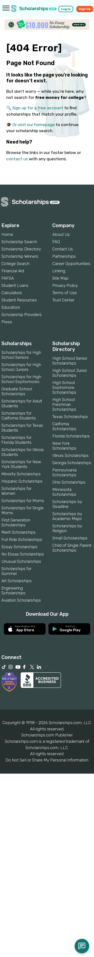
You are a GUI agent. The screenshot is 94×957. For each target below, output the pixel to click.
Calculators (11, 292)
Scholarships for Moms (22, 500)
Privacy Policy (65, 285)
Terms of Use (64, 292)
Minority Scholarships (21, 473)
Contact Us (62, 249)
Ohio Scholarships (69, 482)
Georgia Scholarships (71, 462)
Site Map (60, 278)
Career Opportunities (71, 263)
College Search (15, 263)
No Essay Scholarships (22, 554)
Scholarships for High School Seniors (21, 355)
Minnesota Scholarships (64, 492)
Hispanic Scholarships (21, 481)
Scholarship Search (19, 241)
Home (7, 234)
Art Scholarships (16, 580)
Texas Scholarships (70, 416)
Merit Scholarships (18, 532)
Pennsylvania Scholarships (64, 472)
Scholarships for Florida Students (16, 440)
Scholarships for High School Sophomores (21, 379)
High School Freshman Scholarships (64, 404)
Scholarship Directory (21, 249)
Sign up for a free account (37, 107)
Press (6, 321)
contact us (17, 158)
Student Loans (14, 285)
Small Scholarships (69, 538)
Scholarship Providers (21, 314)
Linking (58, 270)
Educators (10, 307)
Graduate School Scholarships (16, 391)
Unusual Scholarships (21, 561)
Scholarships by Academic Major (67, 516)
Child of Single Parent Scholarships (72, 548)
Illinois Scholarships (70, 455)
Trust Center (63, 300)
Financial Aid (12, 270)
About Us (61, 234)
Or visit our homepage (33, 124)
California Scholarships (64, 426)
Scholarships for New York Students (21, 464)
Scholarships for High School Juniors (21, 367)
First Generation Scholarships (15, 522)
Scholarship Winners (19, 256)
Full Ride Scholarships (21, 539)
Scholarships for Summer (16, 571)
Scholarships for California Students (18, 415)
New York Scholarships (64, 446)
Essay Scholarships (19, 546)
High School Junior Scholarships (69, 373)
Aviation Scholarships (21, 600)
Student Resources (19, 300)
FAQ (56, 241)
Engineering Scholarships (13, 590)
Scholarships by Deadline (67, 504)
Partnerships (64, 256)
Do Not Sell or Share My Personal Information (47, 760)
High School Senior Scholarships (69, 361)
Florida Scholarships (71, 436)
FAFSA (7, 278)
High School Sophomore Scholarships (64, 387)
